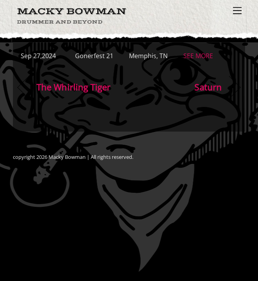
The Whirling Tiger (73, 87)
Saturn (208, 87)
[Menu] (237, 10)
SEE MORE (198, 56)
